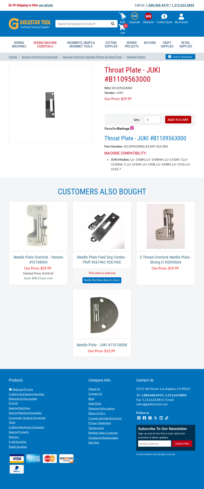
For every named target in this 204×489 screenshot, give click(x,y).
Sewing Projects (18, 432)
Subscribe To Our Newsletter (162, 429)
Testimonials (96, 428)
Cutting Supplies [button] (111, 44)
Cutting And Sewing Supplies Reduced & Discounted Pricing (26, 398)
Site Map (93, 442)
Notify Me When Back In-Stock (102, 280)
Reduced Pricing (21, 389)
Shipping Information (101, 408)
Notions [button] (150, 43)
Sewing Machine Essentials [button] (45, 44)
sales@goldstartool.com (152, 404)
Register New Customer (103, 432)
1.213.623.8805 (183, 5)
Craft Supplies (17, 441)
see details (46, 5)
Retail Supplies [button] (185, 44)
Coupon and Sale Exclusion (105, 418)
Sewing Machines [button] (19, 44)
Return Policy (96, 413)
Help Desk (94, 403)
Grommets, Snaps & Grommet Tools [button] (81, 44)
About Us (94, 389)
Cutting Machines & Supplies (26, 427)
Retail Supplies (18, 446)
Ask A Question (180, 56)
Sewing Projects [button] (131, 44)
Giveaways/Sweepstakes (103, 437)
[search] (113, 24)
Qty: (137, 119)
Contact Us (95, 393)
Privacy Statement (99, 423)
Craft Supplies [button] (167, 44)
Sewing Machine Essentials (25, 412)
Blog (91, 398)
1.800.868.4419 (157, 5)
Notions (14, 437)
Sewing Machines (19, 408)
